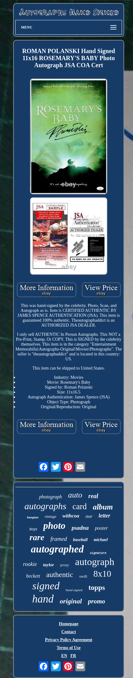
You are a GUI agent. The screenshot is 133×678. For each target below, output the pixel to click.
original (71, 601)
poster (101, 528)
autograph (94, 561)
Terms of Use (69, 647)
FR (73, 655)
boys (33, 529)
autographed (57, 549)
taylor (48, 564)
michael (101, 539)
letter (104, 516)
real (93, 496)
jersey (64, 565)
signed (46, 585)
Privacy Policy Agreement (68, 639)
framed (59, 539)
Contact (68, 632)
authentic (59, 575)
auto (75, 494)
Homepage (68, 624)
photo (54, 525)
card (79, 506)
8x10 (102, 574)
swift (83, 576)
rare (36, 537)
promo (96, 601)
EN (64, 655)
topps (97, 587)
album (103, 507)
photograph (50, 496)
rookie (30, 564)
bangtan (32, 517)
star (89, 516)
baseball (80, 539)
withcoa (71, 516)
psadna (80, 528)
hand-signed (74, 590)
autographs (45, 506)
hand (43, 599)
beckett (33, 576)
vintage (50, 516)
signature (98, 553)
